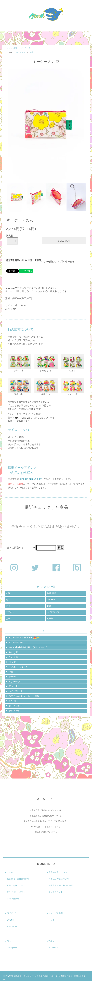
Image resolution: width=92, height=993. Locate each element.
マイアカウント (56, 892)
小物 (15, 48)
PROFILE (11, 913)
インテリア (14, 681)
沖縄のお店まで (20, 417)
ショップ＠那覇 (56, 913)
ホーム (10, 872)
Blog (9, 941)
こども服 (13, 657)
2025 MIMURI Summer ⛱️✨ (24, 637)
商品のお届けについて (59, 872)
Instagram (12, 948)
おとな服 (13, 652)
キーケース (26, 48)
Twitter (52, 941)
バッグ (12, 662)
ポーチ (12, 676)
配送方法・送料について (18, 879)
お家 (8, 618)
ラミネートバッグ (18, 667)
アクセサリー (16, 686)
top (8, 48)
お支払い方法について (59, 879)
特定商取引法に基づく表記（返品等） (24, 260)
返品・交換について (16, 885)
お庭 (8, 593)
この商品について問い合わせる (58, 261)
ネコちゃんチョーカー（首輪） (25, 696)
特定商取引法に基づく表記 (61, 885)
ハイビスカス (53, 612)
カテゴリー (12, 926)
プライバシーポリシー (17, 892)
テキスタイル (20, 52)
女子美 (50, 618)
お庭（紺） (52, 593)
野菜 (49, 606)
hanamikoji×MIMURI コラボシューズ (28, 647)
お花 (31, 52)
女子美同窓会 (16, 705)
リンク (52, 920)
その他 (12, 701)
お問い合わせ (13, 899)
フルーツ (51, 599)
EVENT (10, 920)
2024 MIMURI (16, 642)
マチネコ (10, 612)
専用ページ (14, 710)
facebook (53, 948)
